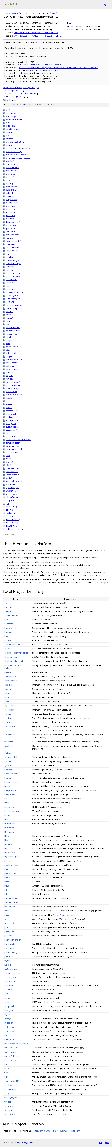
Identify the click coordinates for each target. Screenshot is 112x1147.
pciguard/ (10, 356)
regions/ (9, 375)
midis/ (8, 314)
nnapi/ (9, 340)
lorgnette (8, 861)
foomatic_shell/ (13, 222)
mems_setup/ (12, 308)
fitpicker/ (10, 218)
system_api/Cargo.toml (13, 96)
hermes (7, 778)
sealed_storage (11, 977)
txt (100, 1142)
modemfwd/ (11, 334)
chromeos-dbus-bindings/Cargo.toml (19, 87)
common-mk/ (12, 164)
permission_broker (12, 939)
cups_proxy (9, 709)
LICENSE (10, 510)
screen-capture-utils (13, 973)
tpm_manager (10, 1052)
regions (7, 960)
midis (6, 881)
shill (6, 993)
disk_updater (10, 726)
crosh (6, 697)
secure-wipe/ (11, 391)
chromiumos (35, 13)
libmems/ (10, 289)
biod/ (8, 122)
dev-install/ (11, 196)
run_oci (7, 964)
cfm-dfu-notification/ (15, 142)
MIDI (34, 881)
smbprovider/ (12, 410)
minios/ (9, 318)
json (107, 1142)
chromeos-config (12, 657)
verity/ (9, 478)
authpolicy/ (11, 116)
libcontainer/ (11, 279)
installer (7, 802)
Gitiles (16, 1142)
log (69, 23)
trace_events (10, 1060)
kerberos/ (10, 266)
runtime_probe (10, 969)
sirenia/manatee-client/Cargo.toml (18, 93)
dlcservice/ (10, 206)
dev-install (8, 718)
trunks (7, 1068)
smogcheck (9, 1010)
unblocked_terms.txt (15, 529)
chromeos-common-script (16, 653)
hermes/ (9, 238)
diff (62, 36)
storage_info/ (12, 420)
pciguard (8, 935)
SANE (79, 861)
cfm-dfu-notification (13, 644)
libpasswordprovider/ (15, 292)
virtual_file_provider (12, 1097)
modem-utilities (11, 902)
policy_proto (9, 944)
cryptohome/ (12, 186)
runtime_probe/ (13, 382)
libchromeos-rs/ (13, 273)
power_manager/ (13, 369)
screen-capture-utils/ (15, 385)
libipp (6, 840)
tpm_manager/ (12, 446)
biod (6, 619)
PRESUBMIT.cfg (13, 519)
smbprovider (10, 1006)
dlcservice (8, 730)
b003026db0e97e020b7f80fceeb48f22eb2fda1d (36, 36)
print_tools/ (11, 372)
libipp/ (8, 286)
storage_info (10, 1018)
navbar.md (10, 513)
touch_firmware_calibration (16, 1043)
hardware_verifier (12, 773)
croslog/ (9, 183)
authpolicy (8, 611)
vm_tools (8, 1102)
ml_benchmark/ (13, 327)
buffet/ (9, 135)
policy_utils (9, 948)
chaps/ (9, 145)
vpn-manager (10, 1106)
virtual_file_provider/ (15, 481)
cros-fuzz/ (10, 174)
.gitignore (10, 500)
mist (6, 890)
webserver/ (11, 490)
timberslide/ (11, 436)
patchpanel (9, 931)
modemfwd (9, 906)
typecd (7, 1072)
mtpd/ (8, 337)
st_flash (7, 1014)
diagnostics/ (11, 199)
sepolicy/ (10, 398)
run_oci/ (9, 378)
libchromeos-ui (11, 827)
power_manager (11, 952)
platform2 (51, 13)
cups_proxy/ (11, 190)
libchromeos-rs (11, 823)
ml (5, 894)
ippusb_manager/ (13, 263)
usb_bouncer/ (12, 471)
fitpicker (7, 753)
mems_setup (10, 873)
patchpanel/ (11, 353)
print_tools (9, 956)
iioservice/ (10, 244)
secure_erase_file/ (14, 394)
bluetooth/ (10, 126)
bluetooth (8, 623)
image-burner (10, 790)
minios (7, 886)
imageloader (10, 794)
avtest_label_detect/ (15, 119)
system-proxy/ (12, 426)
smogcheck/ (11, 414)
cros (22, 13)
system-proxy (10, 1027)
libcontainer (9, 832)
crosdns (7, 693)
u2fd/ (8, 465)
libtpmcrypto (10, 852)
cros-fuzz (8, 689)
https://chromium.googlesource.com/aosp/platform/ (57, 1130)
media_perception (12, 865)
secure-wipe (9, 981)
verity (6, 1093)
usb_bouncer (10, 1085)
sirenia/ (9, 404)
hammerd (8, 769)
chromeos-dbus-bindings (15, 661)
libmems (8, 844)
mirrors (13, 13)
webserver (9, 1110)
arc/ (8, 110)
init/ (7, 254)
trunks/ (9, 458)
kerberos (8, 815)
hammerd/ (10, 231)
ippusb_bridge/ (12, 260)
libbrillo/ (9, 270)
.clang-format (12, 497)
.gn (7, 503)
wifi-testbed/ (11, 494)
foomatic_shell (10, 757)
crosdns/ (10, 177)
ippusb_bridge (10, 807)
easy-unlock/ (11, 209)
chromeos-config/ (14, 151)
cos (5, 13)
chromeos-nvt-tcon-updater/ (18, 158)
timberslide (9, 1039)
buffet (7, 636)
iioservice (8, 786)
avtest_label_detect (12, 615)
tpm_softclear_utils (12, 1056)
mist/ (8, 321)
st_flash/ (9, 417)
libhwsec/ (10, 282)
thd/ (8, 433)
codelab (7, 672)
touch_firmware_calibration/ (18, 439)
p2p (6, 927)
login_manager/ (13, 298)
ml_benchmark (10, 898)
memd (7, 869)
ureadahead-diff (11, 1081)
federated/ (10, 212)
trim (6, 1064)
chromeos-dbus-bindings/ (17, 154)
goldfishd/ (10, 228)
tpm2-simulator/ (13, 443)
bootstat (8, 632)
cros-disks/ (11, 170)
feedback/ (10, 215)
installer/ (10, 257)
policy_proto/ (12, 362)
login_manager (10, 856)
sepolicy (8, 989)
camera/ (9, 138)
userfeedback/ (12, 474)
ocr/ (8, 343)
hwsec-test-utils (11, 782)
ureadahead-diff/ (13, 468)
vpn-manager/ (12, 487)
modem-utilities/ (13, 330)
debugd (7, 714)
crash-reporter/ (12, 167)
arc (5, 603)
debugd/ (9, 193)
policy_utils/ (11, 366)
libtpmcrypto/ (12, 295)
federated (8, 741)
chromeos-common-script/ (18, 148)
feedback (8, 746)
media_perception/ (14, 305)
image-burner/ (12, 247)
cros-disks (8, 684)
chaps (7, 648)
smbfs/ (9, 407)
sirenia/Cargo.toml (11, 90)
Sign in (106, 4)
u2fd (6, 1076)
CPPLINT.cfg (11, 506)
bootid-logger (10, 628)
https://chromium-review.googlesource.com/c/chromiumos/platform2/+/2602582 (58, 67)
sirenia (7, 998)
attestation (9, 607)
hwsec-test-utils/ (13, 241)
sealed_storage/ (13, 388)
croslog (7, 701)
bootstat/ (10, 132)
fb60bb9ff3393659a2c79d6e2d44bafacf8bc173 (36, 32)
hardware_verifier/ (14, 234)
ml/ (7, 324)
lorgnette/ (10, 302)
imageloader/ (12, 250)
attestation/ (11, 113)
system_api (9, 1031)
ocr (5, 919)
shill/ (8, 401)
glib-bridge (9, 761)
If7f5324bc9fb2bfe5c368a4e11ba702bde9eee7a (38, 65)
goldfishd (8, 765)
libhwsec (8, 836)
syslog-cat (8, 1023)
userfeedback (10, 1089)
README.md (11, 526)
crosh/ (9, 180)
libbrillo (7, 819)
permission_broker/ (14, 359)
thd (5, 1035)
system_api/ (11, 430)
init (5, 798)
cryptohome (9, 705)
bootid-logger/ (12, 129)
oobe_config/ (12, 346)
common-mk (10, 676)
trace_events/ (12, 452)
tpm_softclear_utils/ (14, 449)
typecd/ (9, 462)
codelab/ (10, 161)
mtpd (6, 910)
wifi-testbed (9, 1114)
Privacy (24, 1142)
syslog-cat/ (11, 423)
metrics (7, 877)
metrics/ (9, 311)
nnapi (6, 915)
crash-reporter (10, 680)
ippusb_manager (11, 811)
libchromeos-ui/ (13, 276)
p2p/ (8, 350)
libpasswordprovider (13, 848)
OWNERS (10, 516)
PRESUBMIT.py (12, 522)
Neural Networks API (69, 915)
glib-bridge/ (11, 225)
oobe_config (9, 923)
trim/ (8, 455)
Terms (31, 1142)
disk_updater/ (12, 202)
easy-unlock (9, 734)
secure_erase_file (11, 985)
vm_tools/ (10, 484)
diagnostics (9, 722)
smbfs (7, 1002)
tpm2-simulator (11, 1047)
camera (7, 640)
